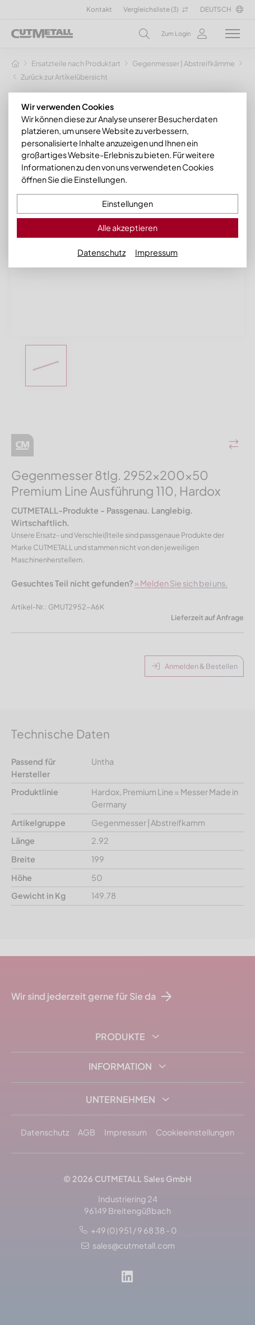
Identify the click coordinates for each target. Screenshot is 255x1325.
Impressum (156, 252)
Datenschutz (101, 252)
